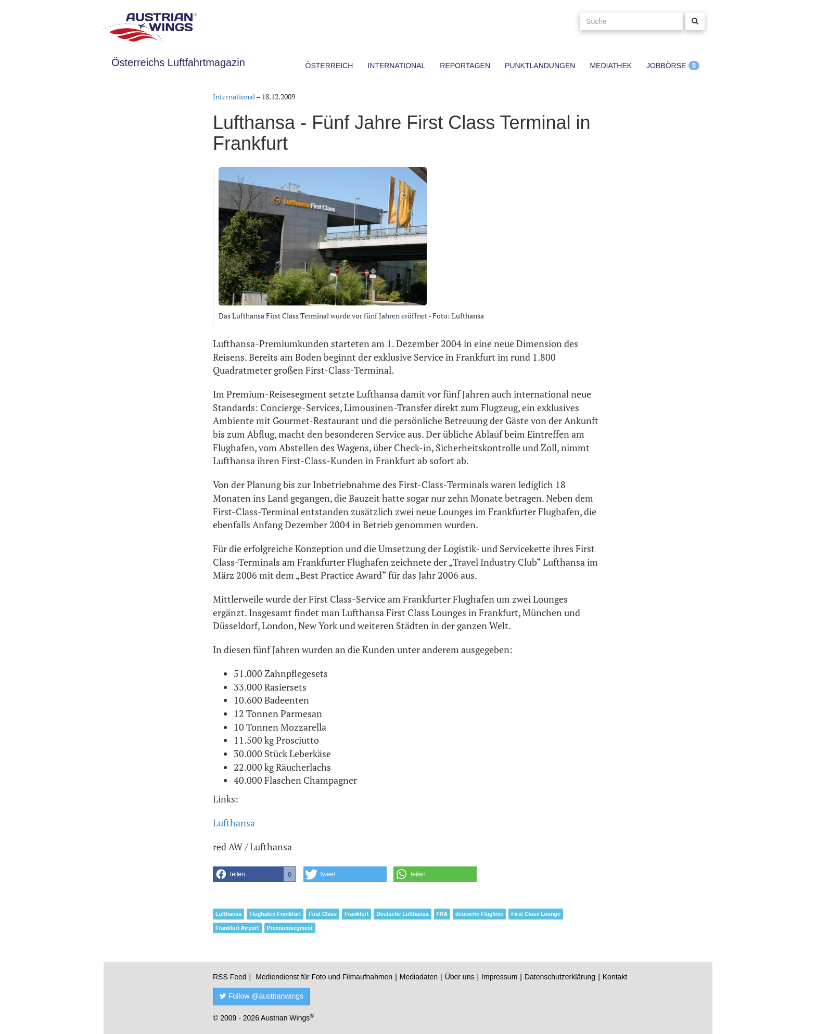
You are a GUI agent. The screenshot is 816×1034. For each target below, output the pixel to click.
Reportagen (465, 65)
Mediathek (611, 65)
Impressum (499, 977)
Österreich (329, 65)
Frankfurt (356, 914)
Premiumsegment (290, 928)
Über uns (460, 977)
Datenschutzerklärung (560, 977)
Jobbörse (666, 65)
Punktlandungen (540, 65)
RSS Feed (230, 977)
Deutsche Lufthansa (402, 914)
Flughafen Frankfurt (275, 914)
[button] (254, 874)
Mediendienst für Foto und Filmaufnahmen (324, 977)
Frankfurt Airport (237, 928)
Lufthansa (234, 822)
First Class (323, 914)
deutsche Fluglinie (479, 914)
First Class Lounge (535, 914)
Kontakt (615, 977)
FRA (442, 914)
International (396, 65)
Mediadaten (419, 977)
